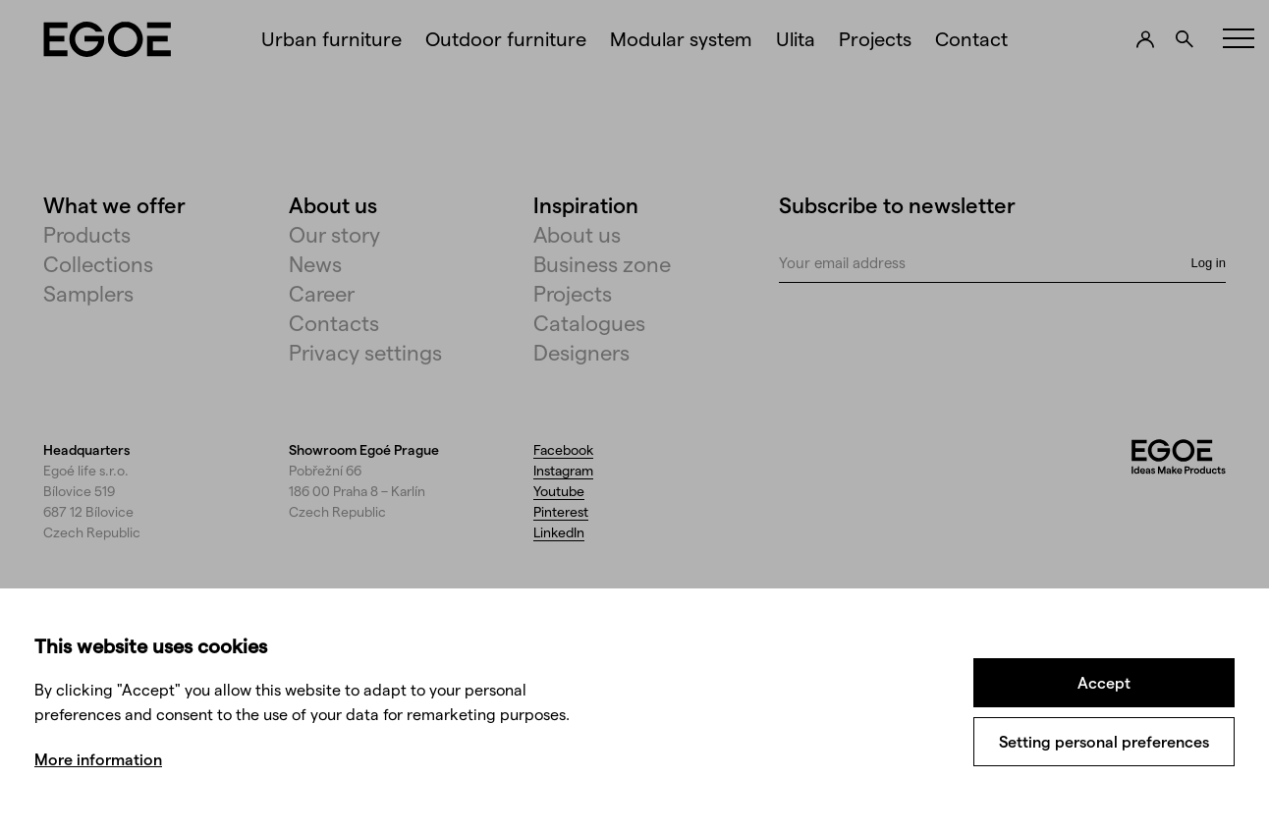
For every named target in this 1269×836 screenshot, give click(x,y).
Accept (1104, 682)
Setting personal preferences (1104, 741)
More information (98, 759)
